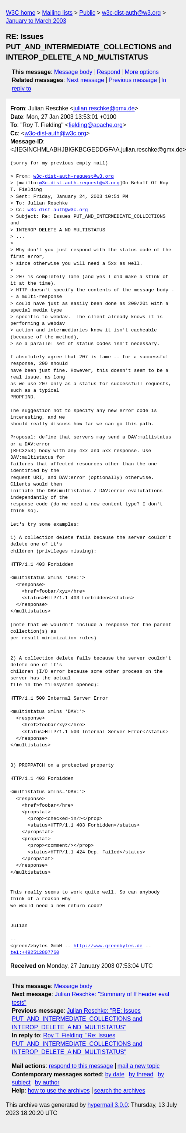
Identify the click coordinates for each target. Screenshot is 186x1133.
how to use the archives (59, 1090)
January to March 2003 (36, 21)
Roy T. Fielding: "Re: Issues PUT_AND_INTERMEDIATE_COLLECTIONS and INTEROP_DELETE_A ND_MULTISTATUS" (77, 1043)
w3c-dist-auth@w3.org (131, 13)
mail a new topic (138, 1066)
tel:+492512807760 (34, 952)
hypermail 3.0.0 (107, 1105)
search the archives (119, 1090)
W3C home (20, 13)
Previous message (133, 80)
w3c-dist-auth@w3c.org (55, 133)
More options (142, 72)
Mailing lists (57, 13)
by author (47, 1082)
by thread (141, 1074)
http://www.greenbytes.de (108, 946)
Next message (85, 80)
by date (114, 1074)
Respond (108, 72)
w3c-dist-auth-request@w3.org (73, 176)
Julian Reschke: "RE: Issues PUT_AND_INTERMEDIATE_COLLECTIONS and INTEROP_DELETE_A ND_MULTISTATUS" (77, 1019)
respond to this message (81, 1066)
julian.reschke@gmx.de (104, 108)
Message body (73, 72)
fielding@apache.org (96, 125)
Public (87, 13)
